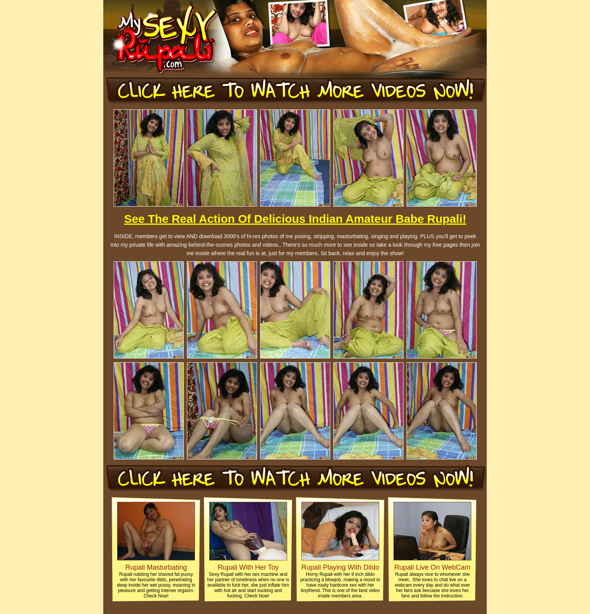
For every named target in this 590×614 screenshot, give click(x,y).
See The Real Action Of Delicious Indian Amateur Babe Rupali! (295, 218)
